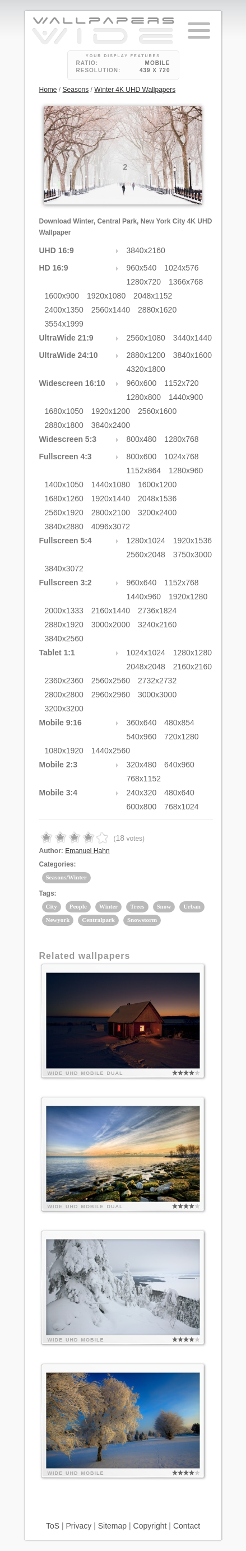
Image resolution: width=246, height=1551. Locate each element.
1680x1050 (64, 411)
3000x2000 (110, 624)
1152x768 (181, 582)
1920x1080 (106, 295)
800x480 (142, 439)
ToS (52, 1525)
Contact (186, 1525)
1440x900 (186, 397)
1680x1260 (64, 498)
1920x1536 (192, 540)
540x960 (142, 736)
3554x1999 (64, 323)
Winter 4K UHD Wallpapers (134, 90)
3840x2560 (64, 638)
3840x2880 (64, 526)
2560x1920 (64, 512)
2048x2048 (146, 666)
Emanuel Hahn (87, 851)
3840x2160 (146, 250)
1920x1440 (110, 498)
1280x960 (186, 470)
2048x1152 (152, 295)
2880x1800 (64, 425)
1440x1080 (110, 484)
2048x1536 (157, 498)
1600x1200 (157, 484)
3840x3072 (64, 568)
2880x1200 (146, 355)
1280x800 (144, 397)
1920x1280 (188, 596)
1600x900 (62, 295)
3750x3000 (192, 554)
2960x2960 (110, 694)
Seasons (76, 90)
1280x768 (181, 439)
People (78, 906)
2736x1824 (157, 610)
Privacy (78, 1525)
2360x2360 (64, 680)
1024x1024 (146, 652)
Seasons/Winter (66, 877)
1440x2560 (110, 750)
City (51, 906)
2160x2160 (192, 666)
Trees (137, 906)
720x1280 (181, 736)
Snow (164, 906)
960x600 (142, 383)
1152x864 (144, 470)
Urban (192, 906)
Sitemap (112, 1525)
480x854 (179, 722)
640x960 (179, 764)
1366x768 (186, 281)
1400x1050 (64, 484)
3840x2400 (110, 425)
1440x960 (144, 596)
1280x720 (144, 281)
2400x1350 (64, 309)
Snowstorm (142, 919)
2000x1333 (64, 610)
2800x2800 (64, 694)
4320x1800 (146, 369)
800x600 (142, 456)
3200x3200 (64, 708)
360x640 (142, 722)
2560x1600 (157, 411)
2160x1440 (110, 610)
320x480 (142, 764)
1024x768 (181, 456)
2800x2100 (110, 512)
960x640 (142, 582)
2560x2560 (110, 680)
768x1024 (181, 806)
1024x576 (181, 267)
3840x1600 (192, 355)
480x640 (179, 792)
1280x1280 (192, 652)
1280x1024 (146, 540)
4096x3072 (110, 526)
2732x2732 (157, 680)
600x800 (142, 806)
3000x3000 (157, 694)
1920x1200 (110, 411)
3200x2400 (157, 512)
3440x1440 (192, 337)
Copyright (150, 1525)
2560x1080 (146, 337)
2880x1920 (64, 624)
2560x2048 (146, 554)
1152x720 (181, 383)
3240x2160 (157, 624)
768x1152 (144, 778)
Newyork (58, 919)
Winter (108, 906)
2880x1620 (157, 309)
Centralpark (98, 919)
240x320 (142, 792)
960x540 (142, 267)
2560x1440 (110, 309)
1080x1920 (64, 750)
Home (48, 90)
